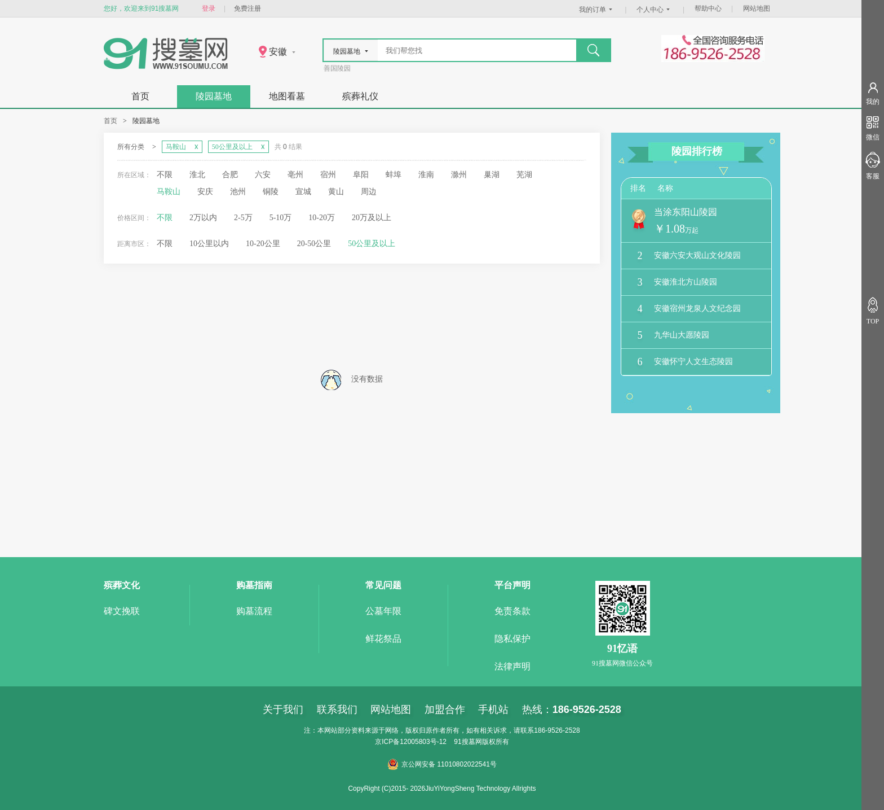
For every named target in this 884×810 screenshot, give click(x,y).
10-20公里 (263, 243)
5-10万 (280, 217)
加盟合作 (445, 709)
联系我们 (337, 709)
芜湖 (524, 174)
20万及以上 (371, 217)
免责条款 (512, 611)
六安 (263, 174)
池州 (238, 191)
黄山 (336, 191)
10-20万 (321, 217)
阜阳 (361, 174)
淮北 (197, 174)
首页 (140, 96)
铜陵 (271, 191)
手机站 (493, 709)
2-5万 (243, 217)
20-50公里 (314, 243)
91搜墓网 (467, 742)
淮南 (426, 174)
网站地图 (756, 8)
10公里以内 (209, 243)
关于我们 (283, 709)
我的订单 (597, 10)
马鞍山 (168, 191)
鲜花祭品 (383, 638)
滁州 (459, 174)
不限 (165, 174)
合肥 (230, 174)
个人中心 (655, 10)
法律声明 (512, 666)
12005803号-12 (423, 742)
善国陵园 (337, 68)
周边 (369, 191)
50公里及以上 (371, 243)
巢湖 (492, 174)
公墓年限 (383, 611)
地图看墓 (287, 96)
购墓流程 (254, 611)
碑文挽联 (122, 611)
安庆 (205, 191)
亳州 (295, 174)
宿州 (328, 174)
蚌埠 (393, 174)
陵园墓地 (214, 96)
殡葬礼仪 (360, 96)
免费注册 (247, 8)
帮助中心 (708, 8)
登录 (208, 8)
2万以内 (203, 217)
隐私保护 (512, 638)
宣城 (303, 191)
